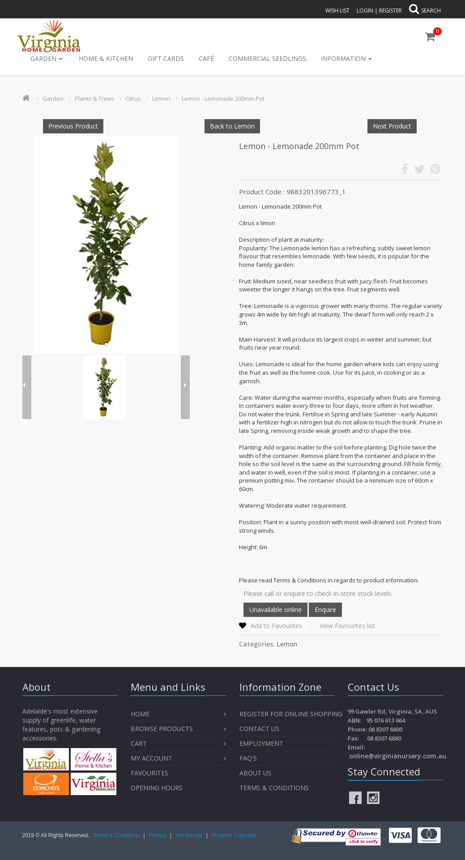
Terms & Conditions (274, 787)
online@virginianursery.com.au (397, 756)
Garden (46, 58)
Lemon (161, 98)
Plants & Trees (94, 98)
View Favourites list (347, 625)
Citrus (133, 98)
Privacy (158, 835)
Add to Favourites (276, 625)
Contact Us (259, 728)
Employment (261, 743)
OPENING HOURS (157, 787)
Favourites (150, 773)
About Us (255, 773)
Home (140, 714)
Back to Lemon (232, 126)
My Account (151, 758)
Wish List (337, 10)
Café (206, 58)
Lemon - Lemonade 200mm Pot (223, 98)
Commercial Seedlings (267, 58)
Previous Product (73, 126)
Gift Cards (166, 58)
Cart (139, 743)
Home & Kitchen (106, 58)
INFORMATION (346, 58)
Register (390, 10)
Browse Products (162, 728)
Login (365, 10)
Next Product (392, 126)
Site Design (189, 835)
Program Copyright (233, 835)
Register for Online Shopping (290, 714)
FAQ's (248, 758)
